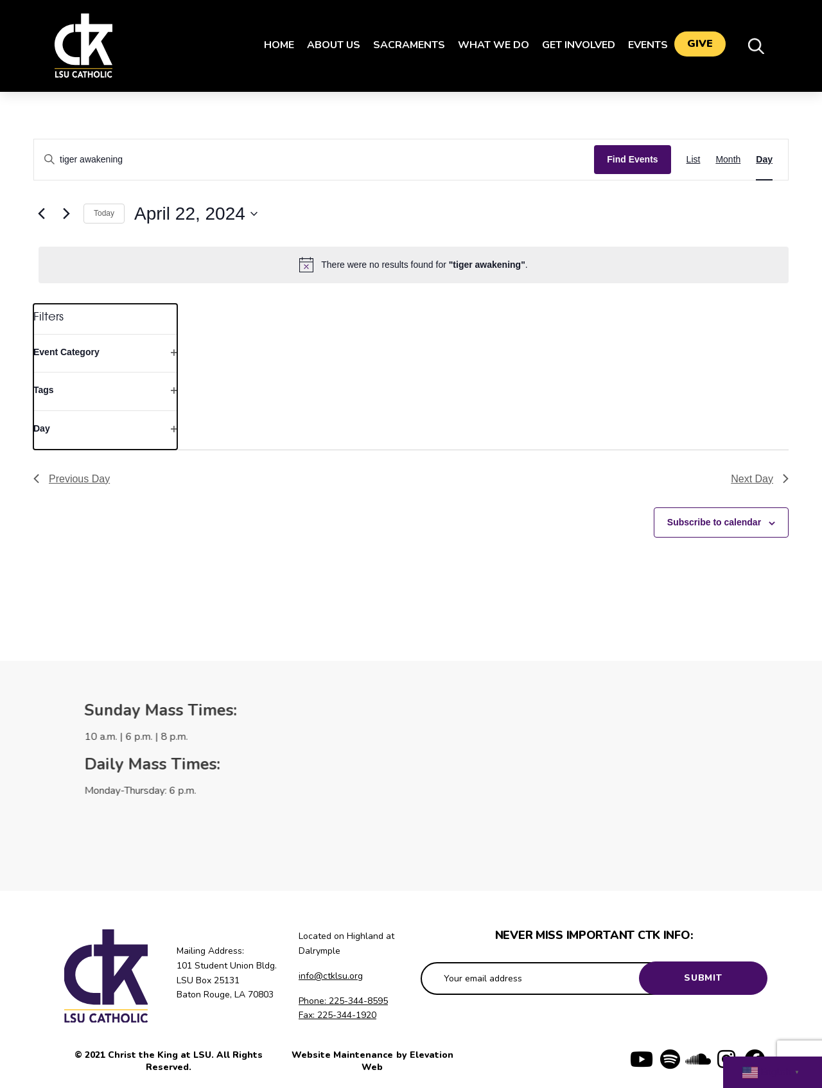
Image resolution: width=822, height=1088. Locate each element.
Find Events (632, 159)
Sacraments (403, 45)
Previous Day (71, 478)
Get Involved (572, 45)
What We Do (487, 45)
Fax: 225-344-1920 (337, 1015)
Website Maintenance (344, 1055)
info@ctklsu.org (331, 976)
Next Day (760, 478)
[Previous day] (41, 214)
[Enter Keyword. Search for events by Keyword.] (314, 159)
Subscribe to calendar (714, 522)
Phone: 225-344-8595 (343, 1001)
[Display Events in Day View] (764, 159)
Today (104, 213)
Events (641, 45)
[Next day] (66, 214)
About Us (327, 45)
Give (700, 46)
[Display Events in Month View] (727, 159)
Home (273, 45)
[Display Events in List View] (693, 159)
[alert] (414, 265)
